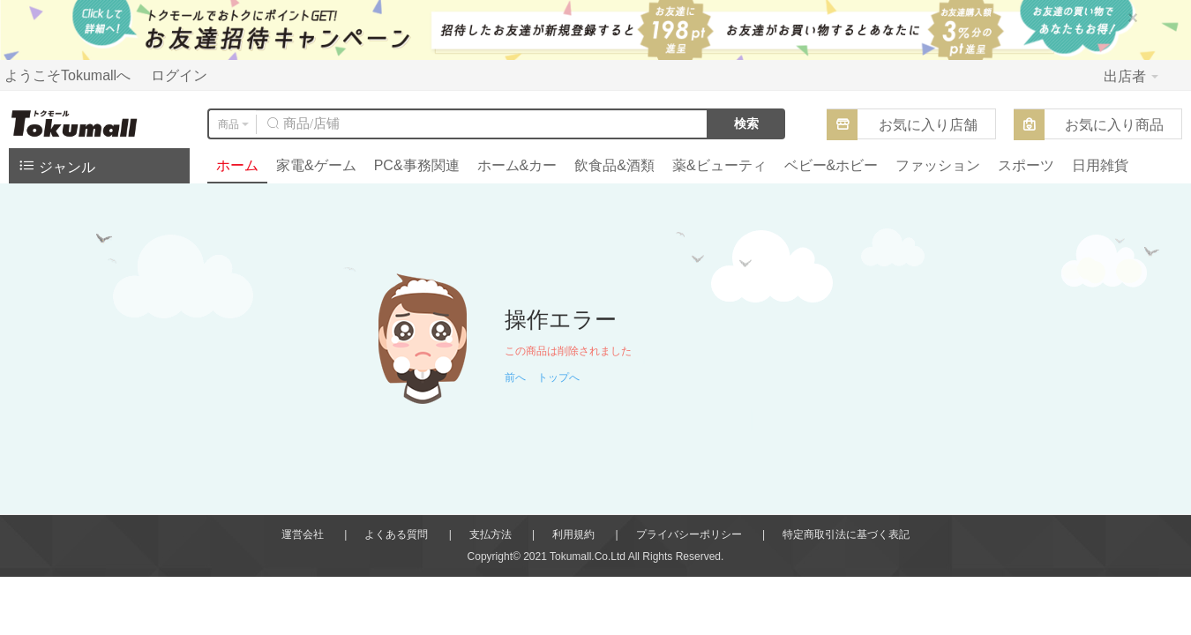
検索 (746, 123)
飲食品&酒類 (614, 165)
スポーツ (1026, 165)
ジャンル (56, 165)
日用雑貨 (1100, 165)
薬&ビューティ (719, 165)
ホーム (237, 165)
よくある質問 (396, 534)
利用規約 (573, 534)
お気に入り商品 (1114, 124)
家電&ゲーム (316, 165)
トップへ (558, 377)
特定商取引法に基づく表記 (846, 534)
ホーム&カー (517, 165)
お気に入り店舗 (928, 124)
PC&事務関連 (417, 165)
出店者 (1131, 76)
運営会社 (302, 534)
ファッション (937, 165)
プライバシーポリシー (689, 534)
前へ (515, 377)
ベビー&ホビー (831, 165)
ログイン (179, 75)
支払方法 (490, 534)
